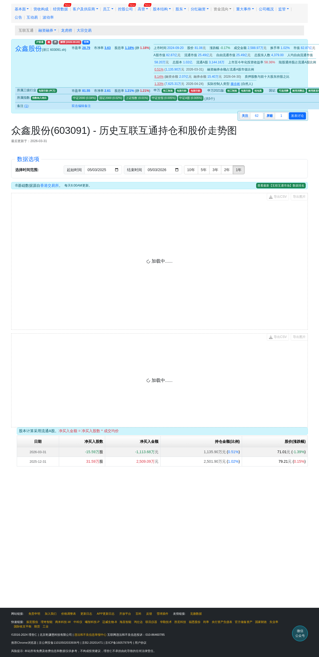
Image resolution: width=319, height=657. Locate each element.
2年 (227, 170)
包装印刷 (181, 90)
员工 (106, 9)
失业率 (273, 621)
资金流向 (221, 9)
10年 (191, 170)
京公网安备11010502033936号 (59, 642)
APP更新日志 (105, 613)
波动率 (48, 17)
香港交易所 (49, 185)
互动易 (32, 17)
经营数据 (60, 9)
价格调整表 (68, 613)
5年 (204, 170)
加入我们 (50, 613)
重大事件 (243, 9)
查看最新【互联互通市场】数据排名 (280, 185)
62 (257, 116)
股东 (179, 9)
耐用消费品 (298, 90)
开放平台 (125, 613)
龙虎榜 (66, 30)
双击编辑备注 (81, 106)
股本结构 (160, 9)
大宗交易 (84, 30)
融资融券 (45, 30)
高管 (141, 9)
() (90, 98)
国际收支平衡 (22, 626)
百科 (138, 613)
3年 (215, 170)
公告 (18, 17)
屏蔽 (270, 116)
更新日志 (86, 613)
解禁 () (70, 42)
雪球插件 (162, 613)
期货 (37, 626)
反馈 (149, 613)
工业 (45, 626)
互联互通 (26, 30)
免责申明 (34, 613)
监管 (282, 9)
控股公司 (125, 9)
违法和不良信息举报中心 (90, 634)
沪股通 (39, 42)
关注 (245, 116)
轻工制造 (168, 90)
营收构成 (41, 9)
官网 (86, 42)
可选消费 (283, 90)
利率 (206, 621)
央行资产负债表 (222, 621)
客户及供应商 (84, 9)
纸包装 (258, 90)
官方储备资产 (243, 621)
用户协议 (140, 642)
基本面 (20, 9)
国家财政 (261, 621)
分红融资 (198, 9)
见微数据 (196, 613)
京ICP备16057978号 (119, 642)
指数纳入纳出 (39, 98)
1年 (239, 170)
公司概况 (266, 9)
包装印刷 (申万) (47, 90)
